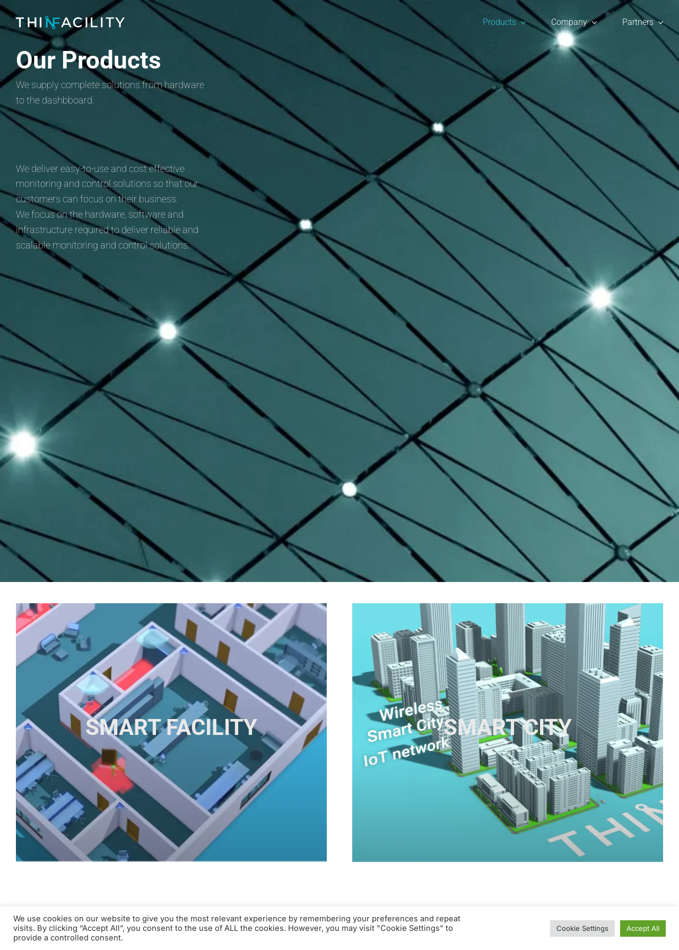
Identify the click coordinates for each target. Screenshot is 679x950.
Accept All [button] (642, 928)
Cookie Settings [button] (582, 928)
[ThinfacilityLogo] (70, 20)
